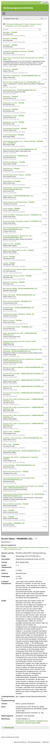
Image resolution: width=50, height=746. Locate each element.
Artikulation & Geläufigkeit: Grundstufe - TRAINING (18, 51)
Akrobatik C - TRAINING (10, 45)
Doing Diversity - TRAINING (11, 168)
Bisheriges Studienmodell (14, 24)
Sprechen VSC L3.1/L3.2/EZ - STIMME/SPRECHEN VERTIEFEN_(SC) (23, 373)
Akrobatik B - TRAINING (10, 38)
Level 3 (32, 26)
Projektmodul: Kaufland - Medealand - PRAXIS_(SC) (19, 314)
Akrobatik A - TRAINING (10, 32)
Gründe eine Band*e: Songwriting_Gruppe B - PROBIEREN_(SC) (22, 221)
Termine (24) (9, 728)
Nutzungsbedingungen (34, 742)
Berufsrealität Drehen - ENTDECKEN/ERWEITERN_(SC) (20, 90)
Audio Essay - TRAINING (10, 69)
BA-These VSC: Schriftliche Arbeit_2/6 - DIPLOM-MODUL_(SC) (22, 82)
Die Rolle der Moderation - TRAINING (14, 162)
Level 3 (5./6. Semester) (21, 26)
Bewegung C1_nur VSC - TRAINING (14, 122)
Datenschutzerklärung (20, 742)
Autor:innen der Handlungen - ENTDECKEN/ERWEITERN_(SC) (22, 75)
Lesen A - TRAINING (9, 256)
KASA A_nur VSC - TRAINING (12, 244)
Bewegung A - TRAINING (10, 96)
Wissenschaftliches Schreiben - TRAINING (16, 504)
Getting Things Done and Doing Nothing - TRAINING (19, 202)
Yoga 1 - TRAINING (9, 510)
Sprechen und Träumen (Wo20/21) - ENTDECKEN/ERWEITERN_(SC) (23, 367)
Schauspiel (8, 26)
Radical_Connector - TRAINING (12, 320)
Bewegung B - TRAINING (10, 109)
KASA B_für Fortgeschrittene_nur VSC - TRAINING (18, 250)
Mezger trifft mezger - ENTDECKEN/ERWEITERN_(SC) (19, 295)
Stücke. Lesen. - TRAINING (11, 444)
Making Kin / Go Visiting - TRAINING (14, 282)
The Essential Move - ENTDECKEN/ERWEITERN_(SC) (19, 465)
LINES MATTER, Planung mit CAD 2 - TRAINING (17, 276)
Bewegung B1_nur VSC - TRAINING (14, 115)
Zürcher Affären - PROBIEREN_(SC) (14, 523)
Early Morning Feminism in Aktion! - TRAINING (17, 175)
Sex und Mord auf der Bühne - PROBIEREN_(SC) (18, 327)
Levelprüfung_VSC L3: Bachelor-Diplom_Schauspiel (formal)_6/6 (22, 269)
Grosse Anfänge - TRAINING (11, 208)
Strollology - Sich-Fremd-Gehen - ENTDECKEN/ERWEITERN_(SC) (23, 438)
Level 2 (19, 549)
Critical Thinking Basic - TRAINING (13, 135)
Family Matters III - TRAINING (12, 181)
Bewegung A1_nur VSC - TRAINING (14, 103)
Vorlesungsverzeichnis (18, 7)
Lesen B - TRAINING (9, 263)
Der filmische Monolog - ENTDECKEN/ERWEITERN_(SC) (20, 149)
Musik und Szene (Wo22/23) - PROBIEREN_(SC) (17, 301)
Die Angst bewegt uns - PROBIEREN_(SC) (16, 155)
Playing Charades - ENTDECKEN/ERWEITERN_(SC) (18, 307)
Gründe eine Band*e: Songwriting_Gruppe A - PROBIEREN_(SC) (22, 215)
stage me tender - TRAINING (11, 431)
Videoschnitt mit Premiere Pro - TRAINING (16, 471)
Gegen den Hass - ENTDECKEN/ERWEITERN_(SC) (18, 196)
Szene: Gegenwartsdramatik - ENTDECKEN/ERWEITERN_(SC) (22, 451)
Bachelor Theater (35, 24)
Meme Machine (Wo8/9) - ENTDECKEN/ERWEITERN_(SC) (20, 288)
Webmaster (45, 742)
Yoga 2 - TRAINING (9, 517)
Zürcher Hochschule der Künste (10, 737)
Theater (26, 24)
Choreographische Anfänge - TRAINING (15, 128)
